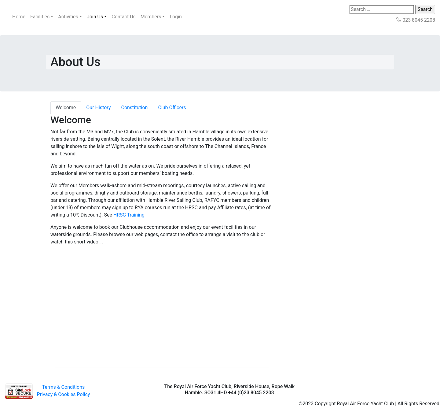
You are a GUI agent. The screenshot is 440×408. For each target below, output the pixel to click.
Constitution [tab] (134, 107)
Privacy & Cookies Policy (63, 394)
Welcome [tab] (66, 107)
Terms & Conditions (63, 387)
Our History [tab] (98, 107)
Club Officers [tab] (172, 107)
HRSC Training (129, 215)
